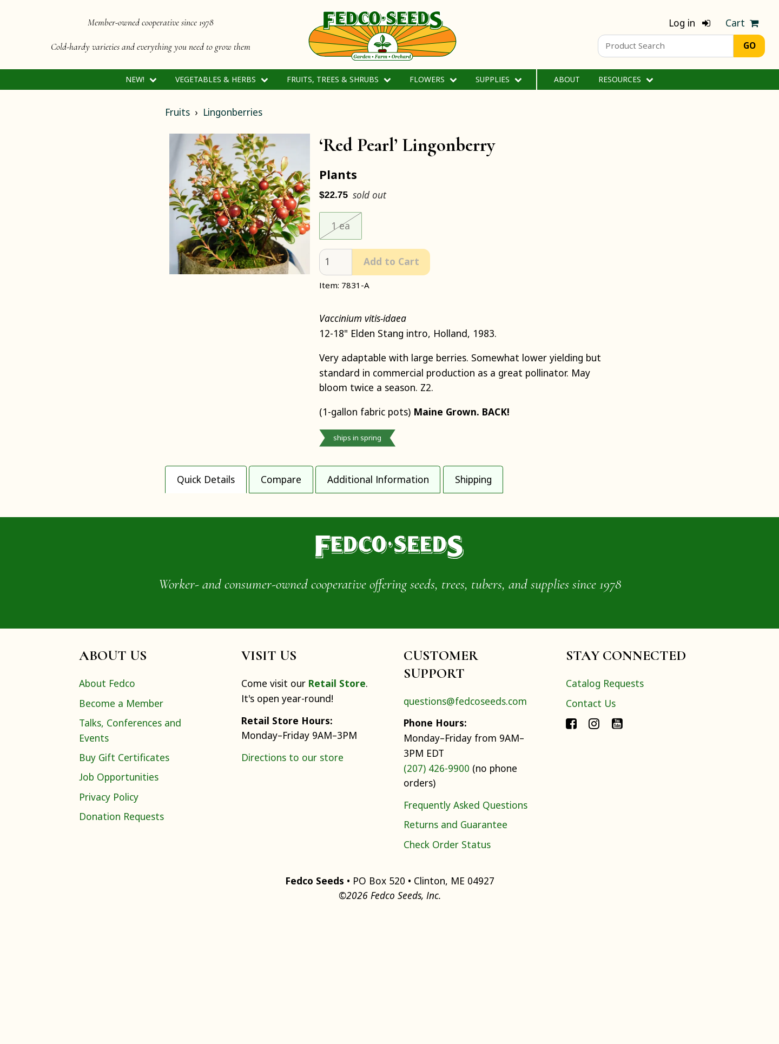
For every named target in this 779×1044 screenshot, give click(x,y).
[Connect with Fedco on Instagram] (594, 849)
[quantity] (335, 262)
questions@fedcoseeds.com (465, 827)
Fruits (177, 111)
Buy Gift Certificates (124, 884)
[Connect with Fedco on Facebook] (571, 849)
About (567, 79)
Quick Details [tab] (206, 479)
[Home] (382, 34)
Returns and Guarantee (455, 951)
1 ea (340, 225)
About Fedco (107, 810)
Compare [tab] (281, 479)
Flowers (433, 79)
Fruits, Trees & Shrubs (339, 79)
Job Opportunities (119, 903)
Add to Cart (391, 261)
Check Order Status (447, 970)
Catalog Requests (605, 810)
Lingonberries (232, 111)
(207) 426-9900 (437, 894)
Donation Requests (121, 943)
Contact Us (591, 829)
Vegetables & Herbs (221, 79)
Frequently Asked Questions (465, 932)
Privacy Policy (108, 923)
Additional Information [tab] (378, 479)
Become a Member (121, 829)
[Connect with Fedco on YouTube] (617, 849)
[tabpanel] (389, 556)
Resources (625, 79)
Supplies (498, 79)
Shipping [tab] (473, 479)
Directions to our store (292, 884)
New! (141, 79)
